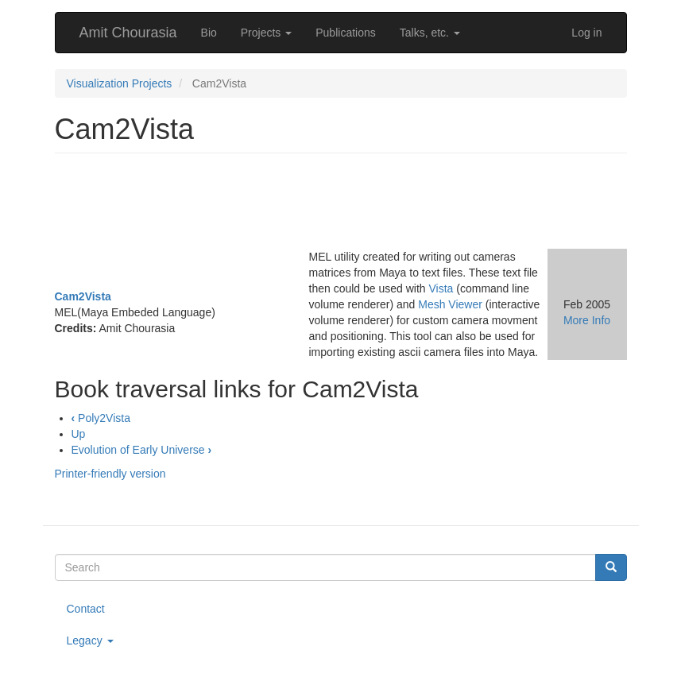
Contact (86, 608)
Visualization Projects (119, 83)
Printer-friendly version (110, 473)
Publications (345, 32)
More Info (586, 320)
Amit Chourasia (128, 33)
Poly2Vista (101, 418)
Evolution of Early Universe (142, 449)
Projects (266, 32)
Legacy (90, 640)
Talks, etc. (430, 32)
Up (79, 434)
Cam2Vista (83, 296)
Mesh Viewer (450, 304)
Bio (209, 32)
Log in (586, 32)
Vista (441, 288)
